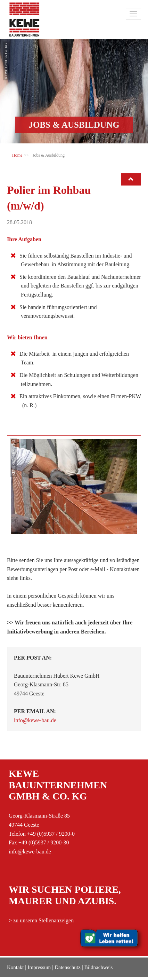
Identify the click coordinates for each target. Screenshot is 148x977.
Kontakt (15, 967)
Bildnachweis (98, 967)
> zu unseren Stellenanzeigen (41, 920)
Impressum (39, 967)
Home (17, 155)
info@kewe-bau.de (35, 720)
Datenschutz (67, 967)
